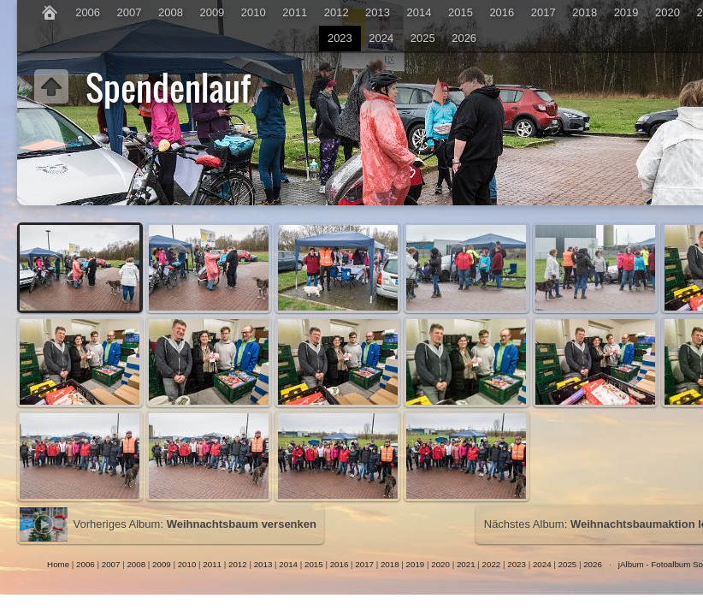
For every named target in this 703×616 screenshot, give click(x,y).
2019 (626, 12)
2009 (211, 12)
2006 (87, 12)
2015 (460, 12)
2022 (491, 564)
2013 (377, 12)
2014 (419, 12)
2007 (129, 12)
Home (58, 564)
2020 (667, 12)
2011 (294, 12)
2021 (466, 564)
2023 (340, 38)
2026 (464, 38)
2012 (336, 12)
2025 (423, 38)
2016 (501, 12)
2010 (253, 12)
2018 (584, 12)
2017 (543, 12)
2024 (381, 38)
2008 (170, 12)
